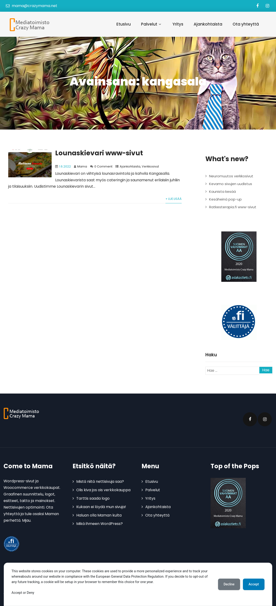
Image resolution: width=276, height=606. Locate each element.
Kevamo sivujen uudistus (230, 183)
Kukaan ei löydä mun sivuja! (101, 506)
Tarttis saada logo (93, 498)
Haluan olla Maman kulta (99, 515)
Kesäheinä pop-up (225, 199)
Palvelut (151, 24)
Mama (82, 166)
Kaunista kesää (222, 191)
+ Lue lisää (173, 199)
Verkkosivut (150, 166)
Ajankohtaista (208, 24)
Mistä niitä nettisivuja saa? (100, 481)
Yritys (177, 24)
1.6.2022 (65, 166)
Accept (254, 584)
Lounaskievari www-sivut (99, 153)
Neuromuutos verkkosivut (231, 176)
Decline (229, 584)
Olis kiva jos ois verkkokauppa (103, 490)
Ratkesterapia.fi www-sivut (232, 206)
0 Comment (103, 166)
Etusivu (123, 24)
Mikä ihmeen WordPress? (99, 523)
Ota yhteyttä (246, 24)
